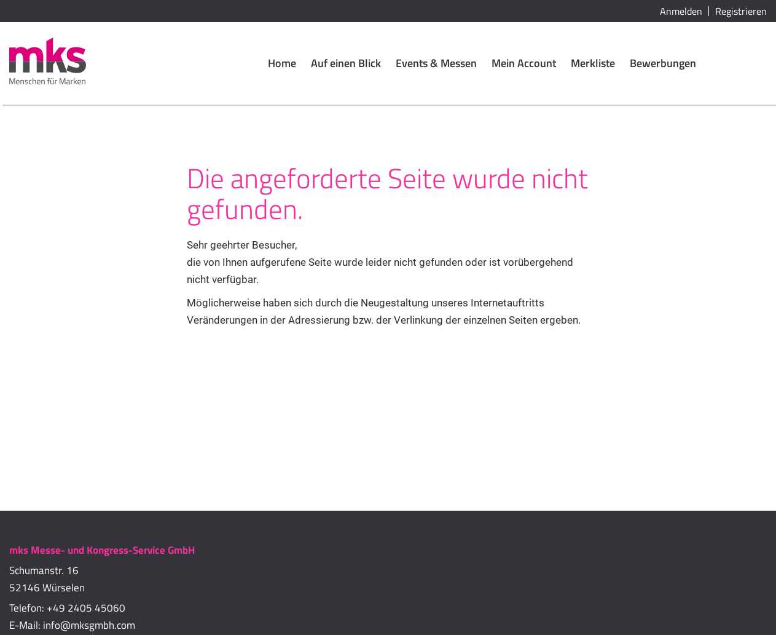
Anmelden (681, 11)
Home (282, 63)
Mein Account (524, 63)
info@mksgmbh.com (89, 625)
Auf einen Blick (346, 63)
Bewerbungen (663, 63)
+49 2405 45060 (86, 608)
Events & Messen (436, 63)
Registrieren (741, 11)
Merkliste (593, 63)
